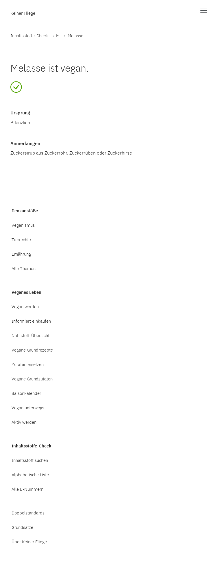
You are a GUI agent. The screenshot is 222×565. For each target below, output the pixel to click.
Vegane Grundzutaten (32, 379)
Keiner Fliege (22, 13)
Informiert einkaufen (31, 321)
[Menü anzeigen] (204, 10)
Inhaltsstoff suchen (30, 460)
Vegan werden (25, 306)
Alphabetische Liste (30, 474)
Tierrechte (21, 239)
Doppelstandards (28, 513)
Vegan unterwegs (28, 407)
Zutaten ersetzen (28, 364)
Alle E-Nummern (27, 489)
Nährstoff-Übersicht (30, 335)
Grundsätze (22, 527)
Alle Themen (24, 268)
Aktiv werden (24, 422)
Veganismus (23, 225)
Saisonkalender (26, 393)
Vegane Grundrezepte (32, 350)
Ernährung (21, 254)
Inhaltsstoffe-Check (29, 35)
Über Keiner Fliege (29, 541)
